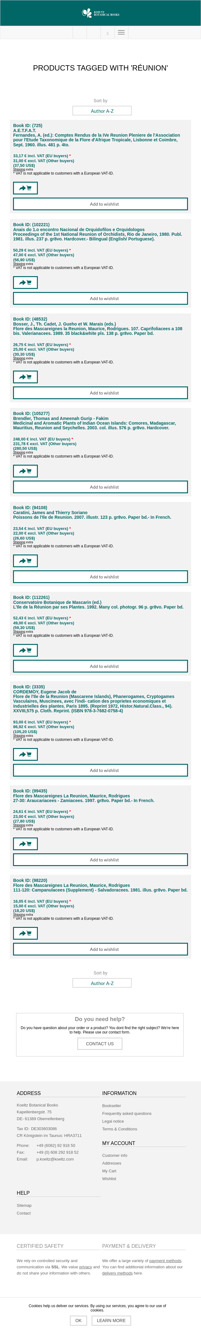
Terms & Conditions (119, 1129)
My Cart (93, 32)
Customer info (114, 1155)
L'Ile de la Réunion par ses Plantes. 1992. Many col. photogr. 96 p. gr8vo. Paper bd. (98, 607)
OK (78, 1320)
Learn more (111, 1320)
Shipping (19, 169)
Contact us (100, 1043)
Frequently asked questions (126, 1113)
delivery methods (117, 1273)
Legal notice (113, 1121)
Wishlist (109, 1178)
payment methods (165, 1260)
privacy (85, 1267)
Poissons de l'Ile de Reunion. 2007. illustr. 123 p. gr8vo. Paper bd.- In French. (92, 517)
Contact (24, 1213)
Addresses (111, 1163)
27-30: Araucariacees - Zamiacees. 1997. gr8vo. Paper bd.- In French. (83, 800)
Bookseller (111, 1105)
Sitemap (24, 1205)
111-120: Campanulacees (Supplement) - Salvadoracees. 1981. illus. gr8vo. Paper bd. (100, 890)
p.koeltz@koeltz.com (55, 1159)
